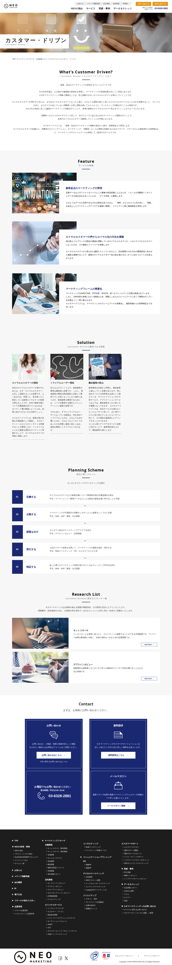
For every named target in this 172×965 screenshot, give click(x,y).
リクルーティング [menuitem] (54, 898)
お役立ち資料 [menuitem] (129, 890)
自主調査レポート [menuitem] (130, 887)
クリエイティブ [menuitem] (89, 894)
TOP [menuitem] (15, 840)
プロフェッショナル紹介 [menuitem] (24, 853)
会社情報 (106, 3)
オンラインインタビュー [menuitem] (56, 882)
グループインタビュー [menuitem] (56, 888)
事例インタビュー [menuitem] (130, 874)
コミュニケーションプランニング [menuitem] (96, 856)
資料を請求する (160, 4)
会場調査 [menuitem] (51, 854)
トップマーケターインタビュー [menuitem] (135, 878)
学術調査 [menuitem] (51, 870)
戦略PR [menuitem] (88, 864)
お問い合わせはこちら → (53, 755)
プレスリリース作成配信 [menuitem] (95, 901)
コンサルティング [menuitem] (90, 842)
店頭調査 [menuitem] (51, 860)
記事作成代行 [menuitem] (91, 904)
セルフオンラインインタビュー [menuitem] (59, 892)
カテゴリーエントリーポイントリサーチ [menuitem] (62, 930)
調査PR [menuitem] (88, 867)
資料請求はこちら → (118, 755)
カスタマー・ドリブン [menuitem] (56, 910)
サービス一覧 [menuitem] (19, 862)
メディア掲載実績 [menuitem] (20, 875)
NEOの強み (77, 8)
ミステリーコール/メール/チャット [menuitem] (136, 859)
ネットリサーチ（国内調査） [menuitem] (58, 847)
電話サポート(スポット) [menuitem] (132, 852)
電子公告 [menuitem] (17, 893)
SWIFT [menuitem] (50, 923)
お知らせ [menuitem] (17, 869)
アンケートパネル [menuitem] (21, 859)
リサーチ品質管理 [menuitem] (21, 909)
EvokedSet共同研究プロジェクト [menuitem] (27, 856)
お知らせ (80, 3)
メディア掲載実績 (93, 3)
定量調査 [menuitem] (49, 844)
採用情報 (116, 3)
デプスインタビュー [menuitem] (55, 885)
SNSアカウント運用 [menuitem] (93, 879)
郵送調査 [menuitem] (51, 863)
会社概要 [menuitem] (17, 881)
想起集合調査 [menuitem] (52, 914)
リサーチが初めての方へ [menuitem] (23, 899)
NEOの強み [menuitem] (19, 849)
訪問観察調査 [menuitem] (52, 895)
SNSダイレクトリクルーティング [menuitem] (136, 862)
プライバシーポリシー (152, 955)
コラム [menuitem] (126, 893)
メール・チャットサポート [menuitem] (134, 856)
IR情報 (125, 3)
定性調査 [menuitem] (49, 879)
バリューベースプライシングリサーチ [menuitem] (61, 917)
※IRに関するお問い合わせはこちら (54, 761)
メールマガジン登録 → (118, 805)
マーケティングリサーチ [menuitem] (53, 840)
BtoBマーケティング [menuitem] (93, 846)
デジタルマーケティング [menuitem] (93, 872)
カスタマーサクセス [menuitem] (131, 846)
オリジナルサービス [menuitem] (53, 904)
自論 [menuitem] (125, 900)
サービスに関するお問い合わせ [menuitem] (135, 909)
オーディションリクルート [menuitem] (57, 920)
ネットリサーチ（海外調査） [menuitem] (58, 850)
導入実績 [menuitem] (127, 871)
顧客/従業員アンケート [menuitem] (56, 867)
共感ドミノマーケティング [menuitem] (57, 933)
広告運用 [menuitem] (89, 876)
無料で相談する (143, 4)
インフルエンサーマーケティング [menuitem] (98, 882)
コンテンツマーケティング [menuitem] (95, 886)
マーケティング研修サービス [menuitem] (96, 849)
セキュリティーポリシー (124, 955)
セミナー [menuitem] (127, 896)
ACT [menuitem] (49, 927)
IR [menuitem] (14, 887)
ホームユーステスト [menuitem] (55, 857)
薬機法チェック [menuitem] (91, 907)
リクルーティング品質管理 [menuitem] (24, 913)
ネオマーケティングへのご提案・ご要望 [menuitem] (138, 912)
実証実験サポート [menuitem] (54, 873)
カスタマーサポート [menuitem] (129, 842)
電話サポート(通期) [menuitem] (131, 849)
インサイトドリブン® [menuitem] (55, 907)
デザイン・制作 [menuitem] (91, 898)
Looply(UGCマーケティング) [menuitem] (96, 889)
